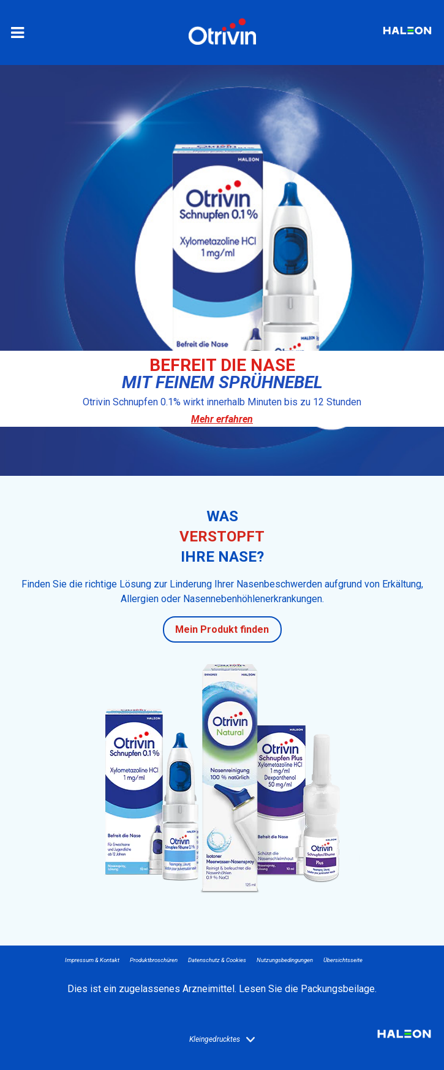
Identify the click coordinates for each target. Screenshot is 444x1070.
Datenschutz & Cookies (217, 960)
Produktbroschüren (154, 960)
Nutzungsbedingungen (285, 960)
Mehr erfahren (222, 419)
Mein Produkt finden (222, 629)
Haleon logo (404, 1038)
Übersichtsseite (343, 960)
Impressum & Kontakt (92, 960)
